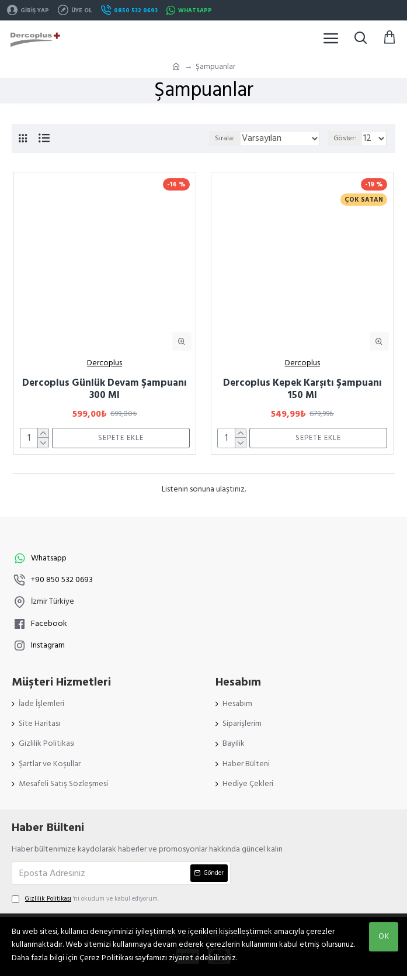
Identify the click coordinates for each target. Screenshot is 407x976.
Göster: (344, 138)
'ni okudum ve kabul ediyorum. (85, 899)
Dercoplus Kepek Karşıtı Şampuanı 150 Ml (302, 389)
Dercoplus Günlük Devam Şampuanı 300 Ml (104, 389)
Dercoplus (104, 363)
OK (383, 936)
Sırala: (225, 138)
